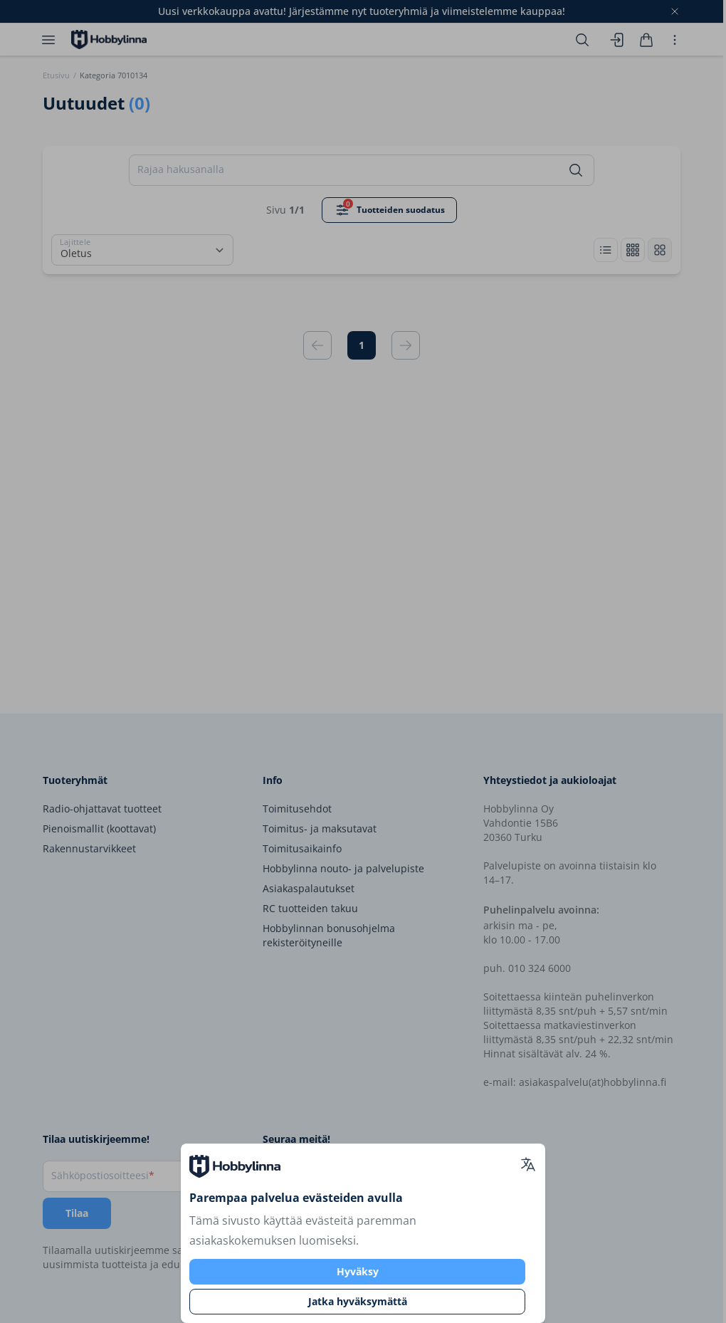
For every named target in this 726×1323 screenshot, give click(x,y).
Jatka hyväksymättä (357, 1301)
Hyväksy (358, 1271)
